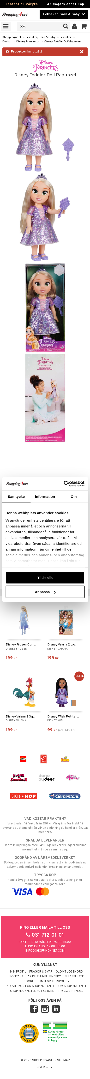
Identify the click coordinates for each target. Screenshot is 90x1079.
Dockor (7, 42)
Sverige (45, 1067)
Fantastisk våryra (22, 4)
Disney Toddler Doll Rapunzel (62, 42)
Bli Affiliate (74, 977)
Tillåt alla (45, 577)
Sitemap (63, 1060)
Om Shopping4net (72, 986)
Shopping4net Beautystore (32, 991)
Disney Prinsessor (28, 42)
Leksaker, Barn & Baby (40, 37)
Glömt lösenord (69, 972)
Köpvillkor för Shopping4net (30, 986)
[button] (84, 26)
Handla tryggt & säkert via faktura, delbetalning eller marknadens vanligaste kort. (45, 883)
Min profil (18, 972)
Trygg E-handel (70, 991)
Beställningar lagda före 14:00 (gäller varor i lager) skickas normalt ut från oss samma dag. (45, 845)
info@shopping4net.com (45, 951)
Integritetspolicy (55, 981)
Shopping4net (11, 37)
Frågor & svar (41, 972)
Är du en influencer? (44, 977)
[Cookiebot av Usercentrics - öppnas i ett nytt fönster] (64, 484)
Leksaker (65, 37)
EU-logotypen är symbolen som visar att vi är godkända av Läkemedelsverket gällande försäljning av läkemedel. (45, 862)
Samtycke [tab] (16, 496)
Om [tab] (74, 496)
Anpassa (45, 592)
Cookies (30, 981)
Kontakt (17, 977)
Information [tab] (45, 496)
